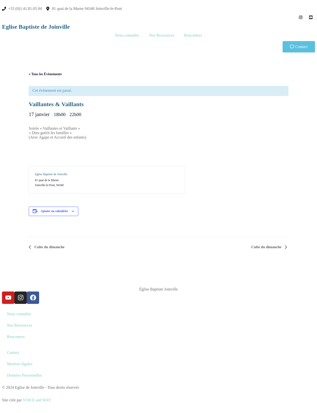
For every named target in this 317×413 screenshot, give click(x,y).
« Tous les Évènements (45, 74)
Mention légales (19, 364)
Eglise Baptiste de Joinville (36, 27)
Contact (13, 352)
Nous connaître (127, 35)
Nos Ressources (161, 35)
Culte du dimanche (48, 247)
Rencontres (193, 35)
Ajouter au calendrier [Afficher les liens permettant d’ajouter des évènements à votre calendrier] (54, 211)
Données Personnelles (24, 375)
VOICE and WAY (37, 400)
